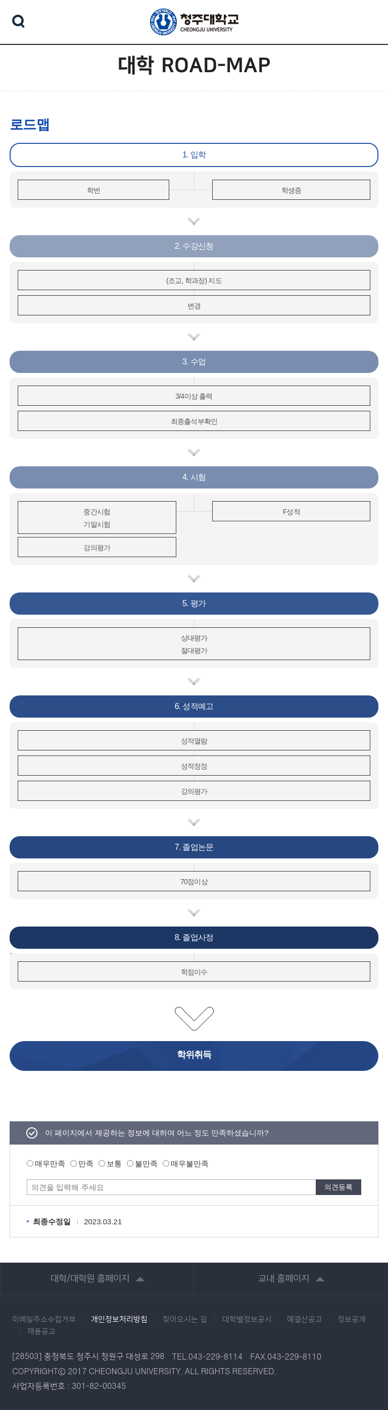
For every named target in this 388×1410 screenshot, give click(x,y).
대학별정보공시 (247, 1320)
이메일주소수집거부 (44, 1320)
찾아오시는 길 (185, 1320)
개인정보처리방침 (119, 1320)
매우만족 (50, 1163)
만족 (85, 1163)
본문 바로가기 (194, 0)
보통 (114, 1163)
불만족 (146, 1163)
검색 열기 (18, 21)
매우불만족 (190, 1163)
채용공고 (41, 1332)
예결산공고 (304, 1320)
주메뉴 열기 (365, 20)
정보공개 (351, 1320)
